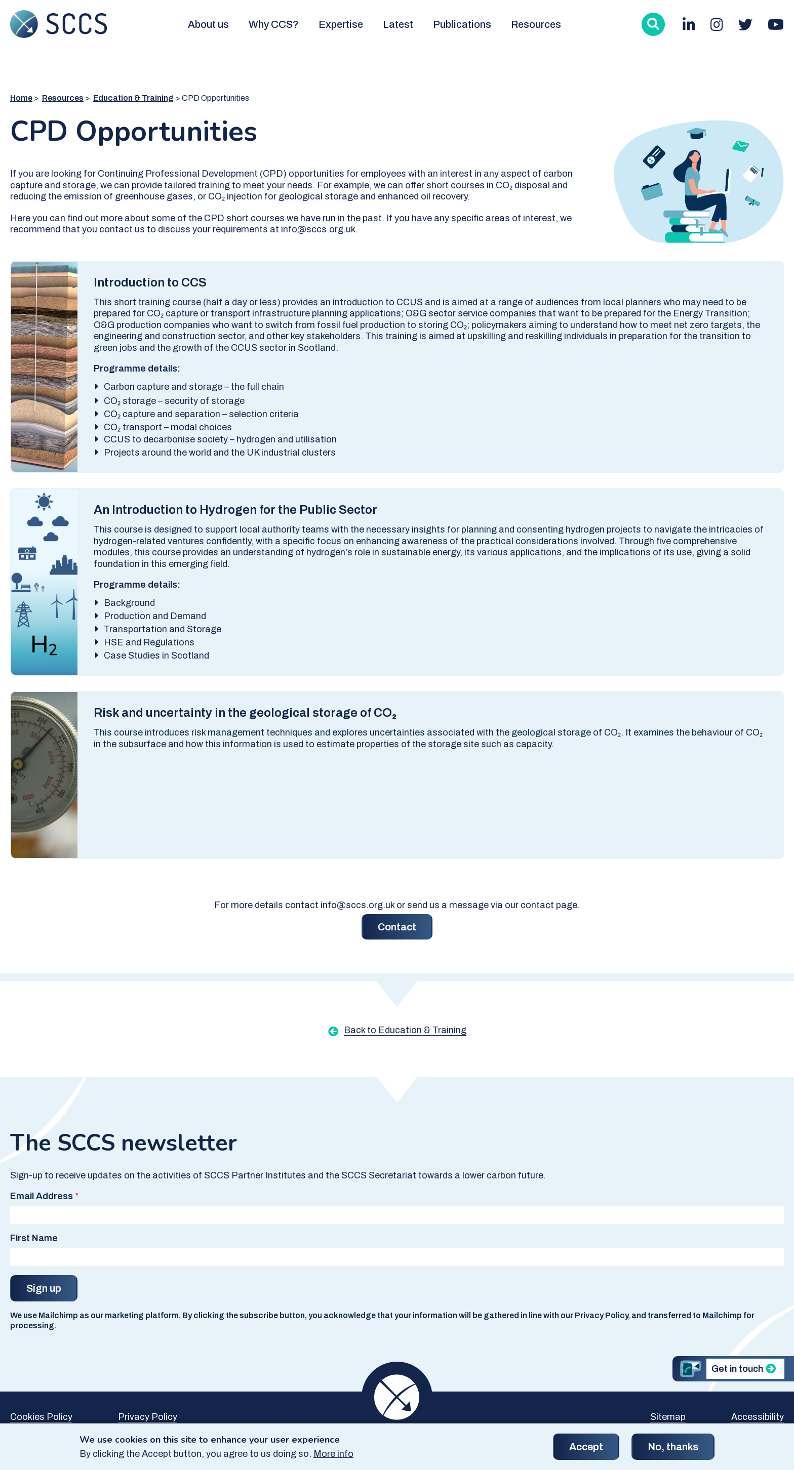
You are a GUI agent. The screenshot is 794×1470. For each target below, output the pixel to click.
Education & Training (133, 98)
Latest (398, 24)
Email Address (41, 1196)
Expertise (341, 24)
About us (208, 24)
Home (21, 98)
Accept (586, 1450)
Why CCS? (274, 24)
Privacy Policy (147, 1417)
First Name (34, 1238)
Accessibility (757, 1417)
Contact (397, 926)
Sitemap (668, 1417)
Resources (536, 24)
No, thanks (673, 1450)
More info (333, 1458)
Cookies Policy (41, 1417)
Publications (462, 24)
